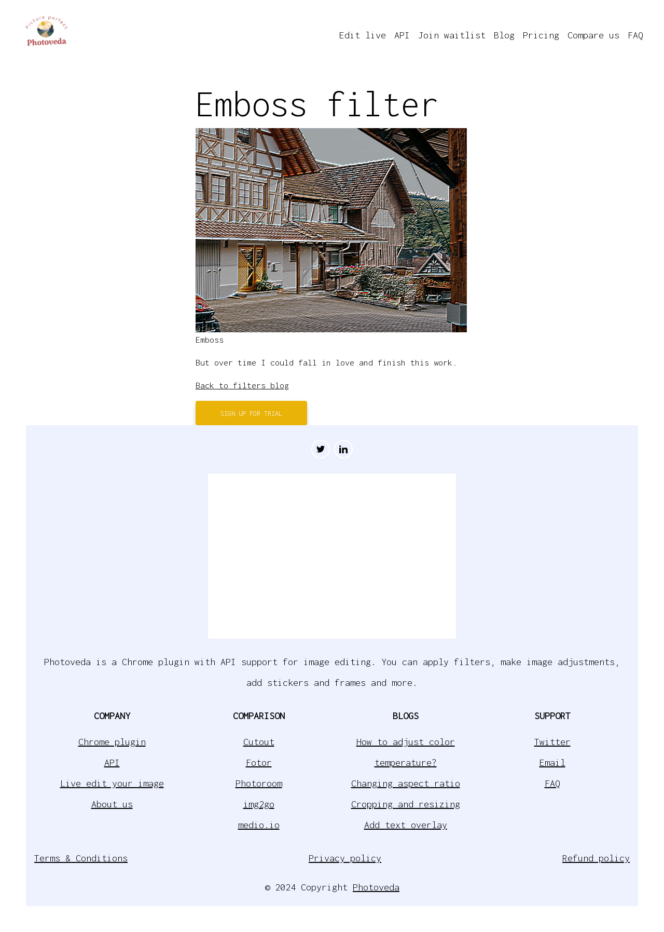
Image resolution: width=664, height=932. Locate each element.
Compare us (593, 35)
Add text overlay (405, 824)
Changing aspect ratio (405, 783)
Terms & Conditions (81, 858)
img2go (258, 804)
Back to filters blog (242, 385)
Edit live (362, 35)
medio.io (259, 824)
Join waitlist (452, 35)
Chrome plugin (112, 741)
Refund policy (596, 858)
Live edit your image (112, 783)
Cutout (258, 741)
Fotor (259, 762)
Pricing (541, 35)
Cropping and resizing (405, 804)
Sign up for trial (251, 413)
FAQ (635, 35)
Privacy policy (345, 858)
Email (552, 762)
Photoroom (259, 783)
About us (112, 804)
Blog (504, 35)
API (402, 35)
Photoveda (376, 887)
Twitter (552, 741)
